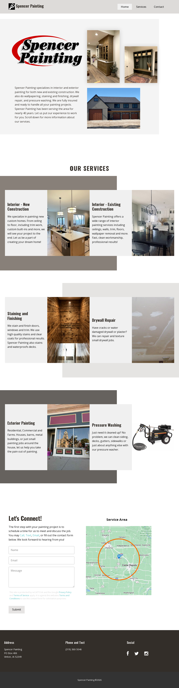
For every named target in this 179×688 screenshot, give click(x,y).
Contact (159, 7)
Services (141, 7)
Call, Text (25, 535)
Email (36, 535)
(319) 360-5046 (73, 649)
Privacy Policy (65, 592)
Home (125, 7)
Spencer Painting (29, 6)
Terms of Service (21, 595)
